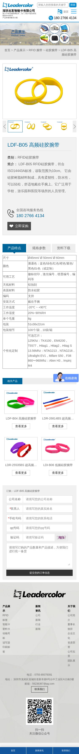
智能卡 (6, 624)
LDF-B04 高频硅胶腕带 (21, 418)
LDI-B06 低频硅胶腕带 (58, 465)
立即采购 (21, 226)
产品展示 (19, 50)
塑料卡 (6, 629)
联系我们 (40, 689)
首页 (7, 50)
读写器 (6, 642)
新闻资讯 (39, 750)
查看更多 (21, 426)
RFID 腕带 (36, 50)
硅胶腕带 (52, 50)
